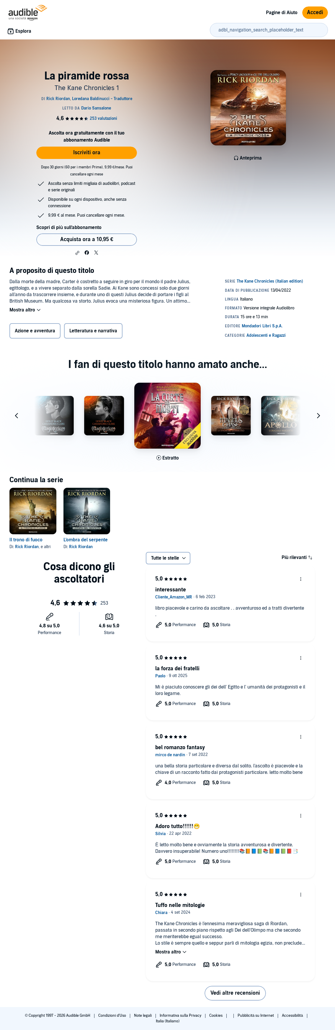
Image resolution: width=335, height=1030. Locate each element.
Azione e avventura (35, 331)
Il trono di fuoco (26, 540)
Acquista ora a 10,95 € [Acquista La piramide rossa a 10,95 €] (86, 239)
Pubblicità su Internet (256, 1015)
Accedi (315, 12)
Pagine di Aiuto (282, 13)
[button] (77, 253)
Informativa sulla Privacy (181, 1015)
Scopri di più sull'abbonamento (69, 227)
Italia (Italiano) (167, 1021)
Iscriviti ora (86, 153)
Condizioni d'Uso (112, 1015)
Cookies (216, 1015)
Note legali (143, 1015)
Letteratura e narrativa (93, 331)
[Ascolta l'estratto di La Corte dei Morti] (167, 458)
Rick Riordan (27, 546)
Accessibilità (293, 1015)
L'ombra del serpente (85, 540)
